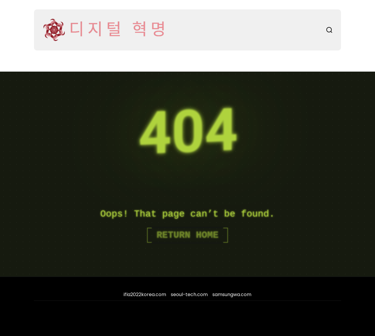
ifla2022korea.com (145, 294)
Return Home (187, 235)
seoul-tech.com (189, 294)
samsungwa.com (231, 294)
